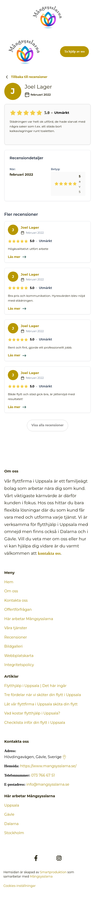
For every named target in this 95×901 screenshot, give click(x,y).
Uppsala (11, 805)
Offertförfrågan (18, 609)
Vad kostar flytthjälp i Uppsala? (32, 713)
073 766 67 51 (43, 775)
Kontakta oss (16, 600)
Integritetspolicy (19, 664)
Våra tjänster (15, 628)
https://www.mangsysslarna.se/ (48, 766)
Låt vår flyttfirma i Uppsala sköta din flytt (41, 704)
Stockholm (14, 833)
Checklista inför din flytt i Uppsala (34, 722)
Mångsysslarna (41, 876)
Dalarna (11, 824)
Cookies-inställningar (19, 886)
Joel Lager (30, 227)
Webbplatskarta (18, 655)
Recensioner (15, 637)
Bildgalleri (13, 646)
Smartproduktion (53, 872)
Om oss (11, 591)
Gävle (9, 814)
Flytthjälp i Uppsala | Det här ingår (35, 685)
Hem (8, 582)
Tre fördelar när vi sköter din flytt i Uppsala (42, 695)
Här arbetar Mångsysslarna (28, 619)
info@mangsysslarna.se (47, 784)
